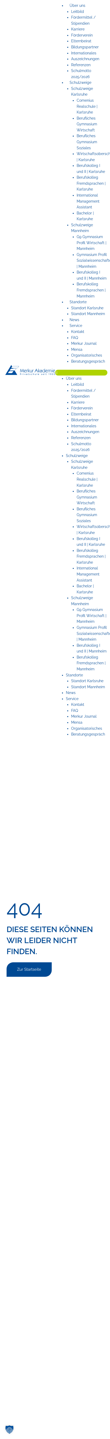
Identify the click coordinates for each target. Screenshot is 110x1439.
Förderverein (82, 35)
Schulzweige (80, 82)
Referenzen (81, 65)
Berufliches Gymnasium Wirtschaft (87, 124)
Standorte (78, 302)
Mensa (76, 349)
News (74, 320)
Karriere (78, 29)
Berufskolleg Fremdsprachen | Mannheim (91, 290)
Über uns (77, 5)
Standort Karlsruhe (87, 308)
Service (76, 325)
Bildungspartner (85, 47)
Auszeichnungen (85, 59)
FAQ (74, 338)
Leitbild (77, 11)
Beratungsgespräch (88, 361)
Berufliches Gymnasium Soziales (87, 142)
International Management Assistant (88, 201)
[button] (81, 373)
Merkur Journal (84, 343)
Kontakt (77, 332)
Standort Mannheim (88, 314)
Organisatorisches (86, 355)
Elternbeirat (81, 41)
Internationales (83, 53)
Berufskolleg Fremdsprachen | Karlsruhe (91, 183)
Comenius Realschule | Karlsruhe (87, 106)
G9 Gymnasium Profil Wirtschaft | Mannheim (91, 243)
